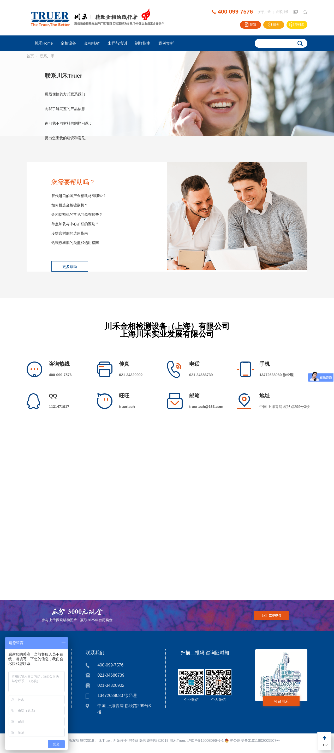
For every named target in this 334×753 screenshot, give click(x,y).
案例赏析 (166, 43)
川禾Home (43, 43)
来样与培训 (117, 43)
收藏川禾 (281, 701)
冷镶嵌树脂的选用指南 (69, 233)
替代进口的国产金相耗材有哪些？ (78, 196)
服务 (273, 25)
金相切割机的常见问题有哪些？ (77, 214)
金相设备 (68, 43)
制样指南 (143, 43)
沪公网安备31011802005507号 (252, 740)
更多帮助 (69, 267)
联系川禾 (282, 12)
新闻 (250, 25)
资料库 (296, 25)
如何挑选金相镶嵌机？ (69, 205)
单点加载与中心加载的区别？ (75, 224)
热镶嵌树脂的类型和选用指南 (75, 243)
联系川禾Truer (63, 75)
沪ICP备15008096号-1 (205, 740)
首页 (30, 56)
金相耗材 (92, 43)
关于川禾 (264, 12)
